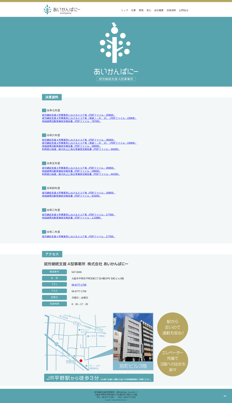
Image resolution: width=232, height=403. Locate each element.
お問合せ (183, 10)
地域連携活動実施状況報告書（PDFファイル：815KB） (71, 196)
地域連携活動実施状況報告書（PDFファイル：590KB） (71, 146)
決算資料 (171, 10)
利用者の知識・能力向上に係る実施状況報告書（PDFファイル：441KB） (81, 174)
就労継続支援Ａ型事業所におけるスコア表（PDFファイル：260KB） (78, 140)
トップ (124, 10)
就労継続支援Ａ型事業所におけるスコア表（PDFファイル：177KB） (78, 214)
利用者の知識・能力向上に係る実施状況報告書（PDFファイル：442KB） (81, 149)
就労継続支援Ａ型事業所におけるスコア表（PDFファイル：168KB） (78, 193)
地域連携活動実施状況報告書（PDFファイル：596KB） (71, 171)
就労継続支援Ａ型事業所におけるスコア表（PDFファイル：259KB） (78, 115)
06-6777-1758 (79, 285)
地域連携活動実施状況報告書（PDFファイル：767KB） (71, 121)
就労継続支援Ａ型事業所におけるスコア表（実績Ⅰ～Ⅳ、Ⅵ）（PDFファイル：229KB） (89, 118)
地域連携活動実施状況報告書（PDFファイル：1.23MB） (72, 217)
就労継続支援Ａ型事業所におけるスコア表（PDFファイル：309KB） (78, 168)
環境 (141, 10)
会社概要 (159, 10)
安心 (148, 10)
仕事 (133, 10)
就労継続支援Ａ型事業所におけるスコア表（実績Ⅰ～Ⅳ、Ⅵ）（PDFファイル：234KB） (89, 143)
